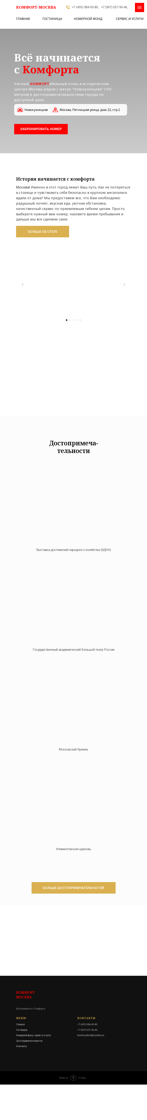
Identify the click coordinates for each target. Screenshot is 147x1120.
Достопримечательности (29, 1040)
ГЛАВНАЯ (23, 19)
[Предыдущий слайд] (23, 284)
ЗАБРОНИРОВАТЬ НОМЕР (41, 129)
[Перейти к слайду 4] (77, 320)
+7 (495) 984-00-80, (85, 7)
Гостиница (21, 1030)
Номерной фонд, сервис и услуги (33, 1035)
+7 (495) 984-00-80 (87, 1024)
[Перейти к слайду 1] (66, 320)
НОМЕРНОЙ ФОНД (88, 19)
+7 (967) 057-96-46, (114, 7)
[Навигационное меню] (139, 7)
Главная (20, 1024)
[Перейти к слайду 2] (70, 320)
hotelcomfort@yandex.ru (90, 1035)
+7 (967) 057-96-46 (87, 1030)
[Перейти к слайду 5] (80, 320)
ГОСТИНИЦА (52, 19)
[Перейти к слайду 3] (73, 320)
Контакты (21, 1046)
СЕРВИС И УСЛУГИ (130, 19)
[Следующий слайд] (124, 284)
